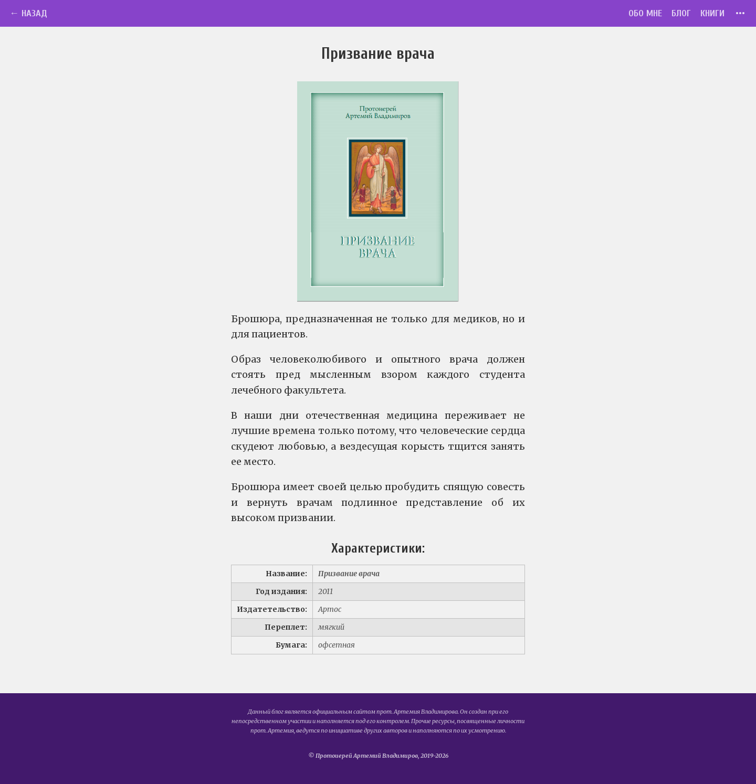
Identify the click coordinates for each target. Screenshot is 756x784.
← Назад (28, 13)
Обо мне (645, 13)
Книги (712, 13)
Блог (681, 13)
